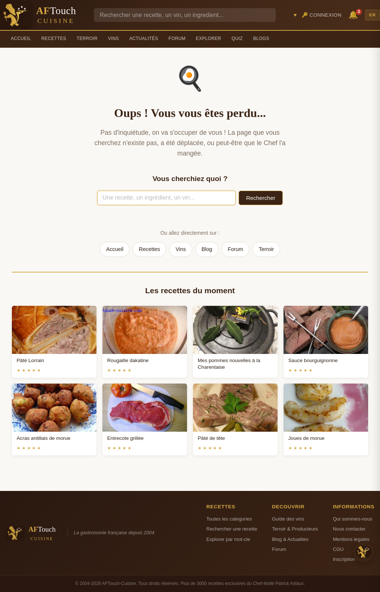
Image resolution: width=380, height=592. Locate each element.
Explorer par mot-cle (228, 539)
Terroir (87, 38)
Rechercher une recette (231, 529)
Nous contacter (349, 529)
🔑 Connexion (322, 15)
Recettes (54, 38)
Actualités (143, 38)
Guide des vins (288, 519)
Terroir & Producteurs (295, 529)
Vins (113, 38)
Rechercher (260, 198)
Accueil (21, 38)
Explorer (208, 38)
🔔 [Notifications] (354, 14)
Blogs (261, 38)
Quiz (237, 38)
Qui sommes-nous (352, 519)
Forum (177, 38)
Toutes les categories (229, 519)
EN (372, 15)
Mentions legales (351, 539)
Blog (207, 249)
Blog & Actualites (290, 539)
